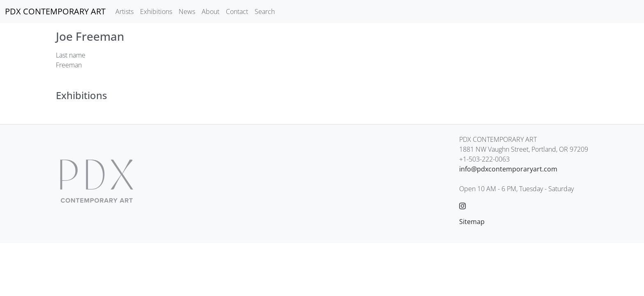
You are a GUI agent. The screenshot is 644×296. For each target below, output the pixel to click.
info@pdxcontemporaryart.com (508, 168)
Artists (124, 11)
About (210, 11)
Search (265, 11)
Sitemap (472, 221)
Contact (237, 11)
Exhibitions (156, 11)
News (187, 11)
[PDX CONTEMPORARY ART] (55, 11)
